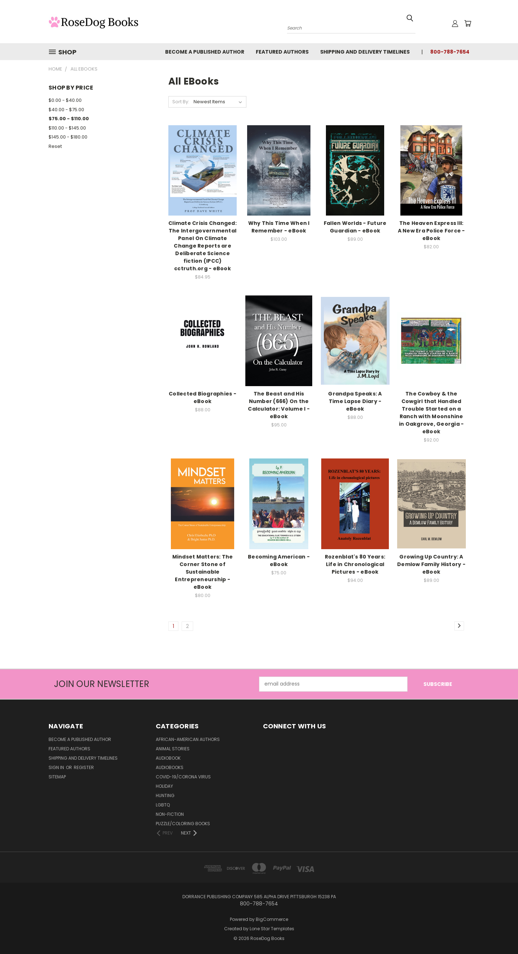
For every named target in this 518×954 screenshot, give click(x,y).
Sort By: (180, 101)
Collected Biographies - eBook (202, 397)
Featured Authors (282, 51)
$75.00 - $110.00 (69, 118)
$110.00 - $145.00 (67, 128)
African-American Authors (188, 739)
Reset (55, 146)
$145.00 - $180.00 (68, 137)
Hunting (165, 795)
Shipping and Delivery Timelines (365, 51)
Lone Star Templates (272, 929)
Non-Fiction (170, 814)
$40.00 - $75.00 (66, 109)
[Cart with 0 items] (467, 23)
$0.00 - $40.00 (65, 100)
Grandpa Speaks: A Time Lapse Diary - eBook (355, 401)
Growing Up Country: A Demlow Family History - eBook (431, 564)
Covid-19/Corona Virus (183, 777)
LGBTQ (163, 805)
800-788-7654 (449, 51)
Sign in (57, 767)
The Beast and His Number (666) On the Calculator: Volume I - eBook (279, 405)
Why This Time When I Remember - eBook (279, 227)
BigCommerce (272, 919)
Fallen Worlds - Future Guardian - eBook (355, 227)
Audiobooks (169, 767)
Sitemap (57, 777)
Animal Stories (173, 749)
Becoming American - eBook (279, 560)
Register (84, 767)
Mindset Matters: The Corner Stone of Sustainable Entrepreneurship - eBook (202, 572)
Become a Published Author (204, 51)
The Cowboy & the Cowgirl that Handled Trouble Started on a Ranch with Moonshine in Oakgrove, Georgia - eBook (431, 412)
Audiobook (168, 758)
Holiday (164, 786)
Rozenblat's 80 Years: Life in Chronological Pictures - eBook (355, 564)
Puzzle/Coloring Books (183, 823)
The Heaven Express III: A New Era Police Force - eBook (431, 231)
